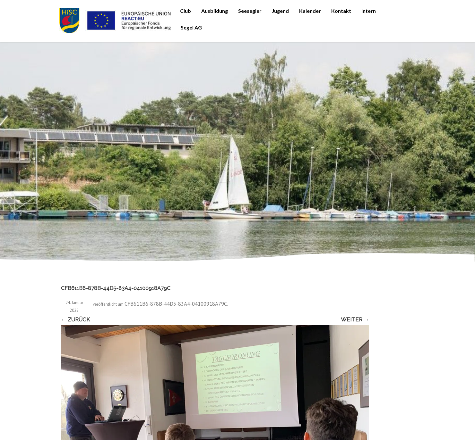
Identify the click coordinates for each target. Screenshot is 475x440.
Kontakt (341, 11)
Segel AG (191, 27)
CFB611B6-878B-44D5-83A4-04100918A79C (176, 303)
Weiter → (355, 319)
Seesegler (250, 11)
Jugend (280, 11)
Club (185, 11)
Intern (368, 11)
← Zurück (75, 319)
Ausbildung (214, 11)
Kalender (310, 11)
